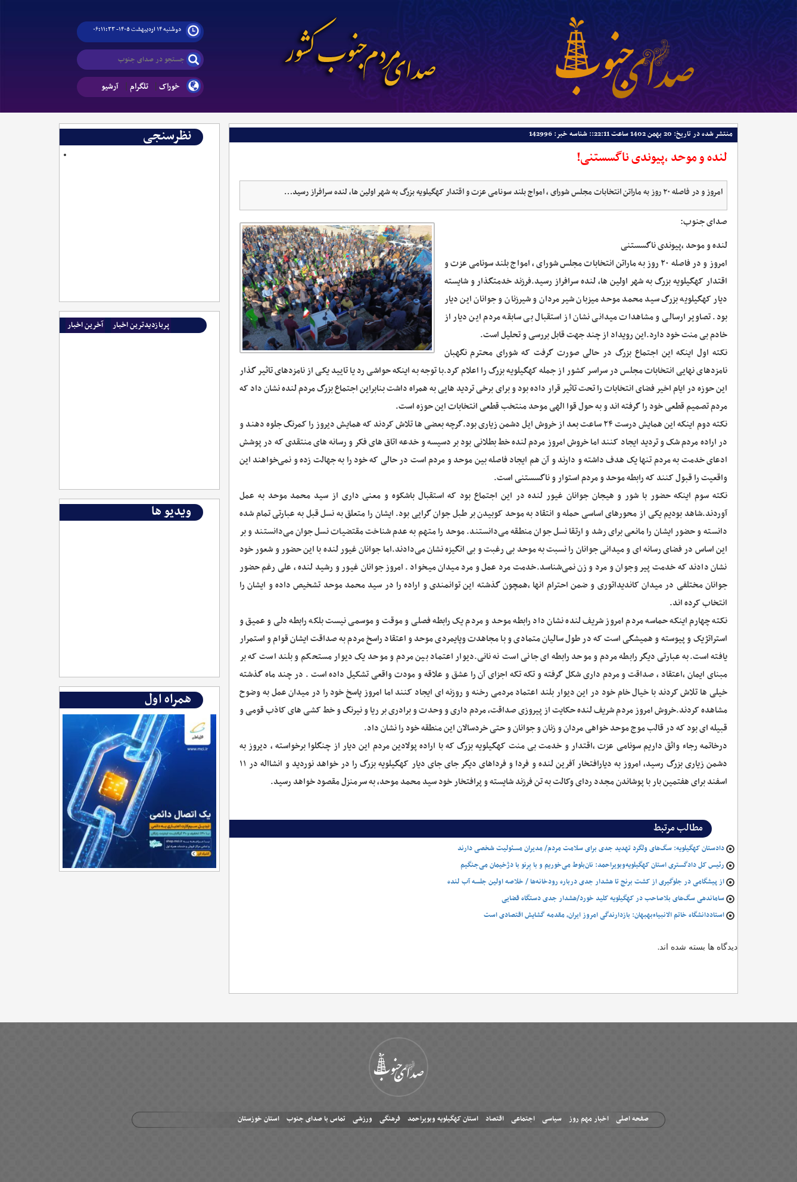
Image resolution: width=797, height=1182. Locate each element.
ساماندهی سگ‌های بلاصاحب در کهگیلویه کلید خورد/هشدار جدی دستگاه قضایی (613, 898)
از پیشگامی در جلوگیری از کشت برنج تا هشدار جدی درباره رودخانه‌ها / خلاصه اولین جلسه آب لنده (585, 882)
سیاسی (552, 1119)
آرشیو (110, 87)
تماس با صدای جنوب (316, 1119)
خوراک (169, 87)
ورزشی (362, 1119)
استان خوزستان (258, 1119)
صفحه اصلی (632, 1119)
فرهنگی (389, 1119)
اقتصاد (494, 1119)
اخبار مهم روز (589, 1119)
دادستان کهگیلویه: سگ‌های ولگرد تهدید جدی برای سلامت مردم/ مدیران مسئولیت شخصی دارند (590, 848)
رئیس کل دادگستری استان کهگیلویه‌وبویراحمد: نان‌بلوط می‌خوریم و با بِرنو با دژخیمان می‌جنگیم (592, 865)
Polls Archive (191, 166)
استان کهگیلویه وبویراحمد (442, 1119)
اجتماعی (523, 1119)
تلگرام (139, 87)
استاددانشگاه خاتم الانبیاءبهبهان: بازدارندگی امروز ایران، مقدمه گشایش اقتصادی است (604, 915)
